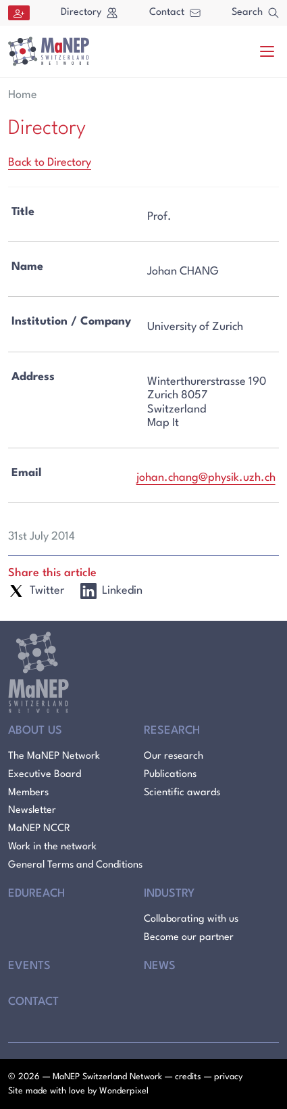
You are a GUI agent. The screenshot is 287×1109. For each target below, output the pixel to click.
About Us (35, 730)
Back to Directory (49, 162)
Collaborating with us (191, 919)
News (160, 966)
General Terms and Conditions (75, 865)
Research (172, 730)
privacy (228, 1076)
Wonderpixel (124, 1091)
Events (29, 966)
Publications (170, 775)
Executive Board (44, 775)
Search (255, 12)
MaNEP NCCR (39, 829)
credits (188, 1076)
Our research (173, 756)
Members (28, 793)
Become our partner (189, 938)
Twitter (36, 591)
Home (22, 95)
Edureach (36, 893)
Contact (175, 12)
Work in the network (52, 847)
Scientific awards (182, 793)
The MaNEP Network (54, 756)
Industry (169, 893)
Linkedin (111, 591)
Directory (89, 12)
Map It (163, 423)
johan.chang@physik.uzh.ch (206, 477)
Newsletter (32, 810)
